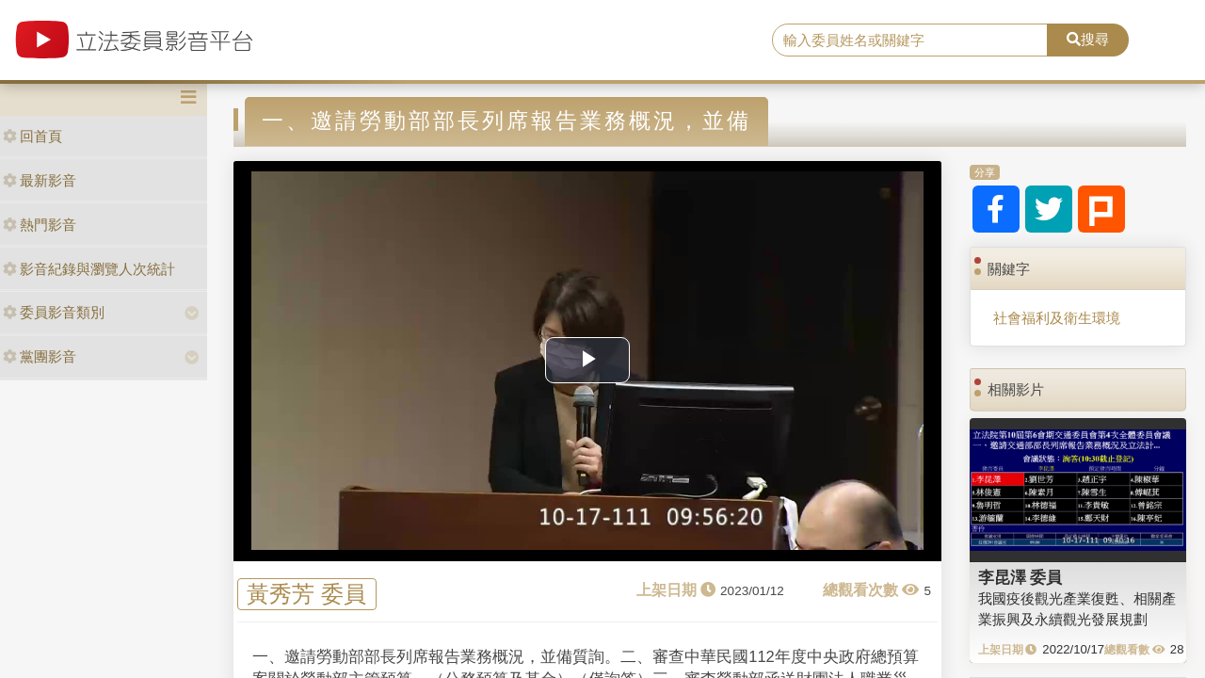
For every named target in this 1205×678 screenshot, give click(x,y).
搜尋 (1088, 39)
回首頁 (32, 136)
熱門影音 (39, 225)
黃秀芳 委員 (306, 594)
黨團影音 (39, 356)
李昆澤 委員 (1020, 577)
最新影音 (39, 180)
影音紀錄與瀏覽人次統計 (89, 269)
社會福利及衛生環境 (1056, 318)
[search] (910, 40)
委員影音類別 (53, 312)
